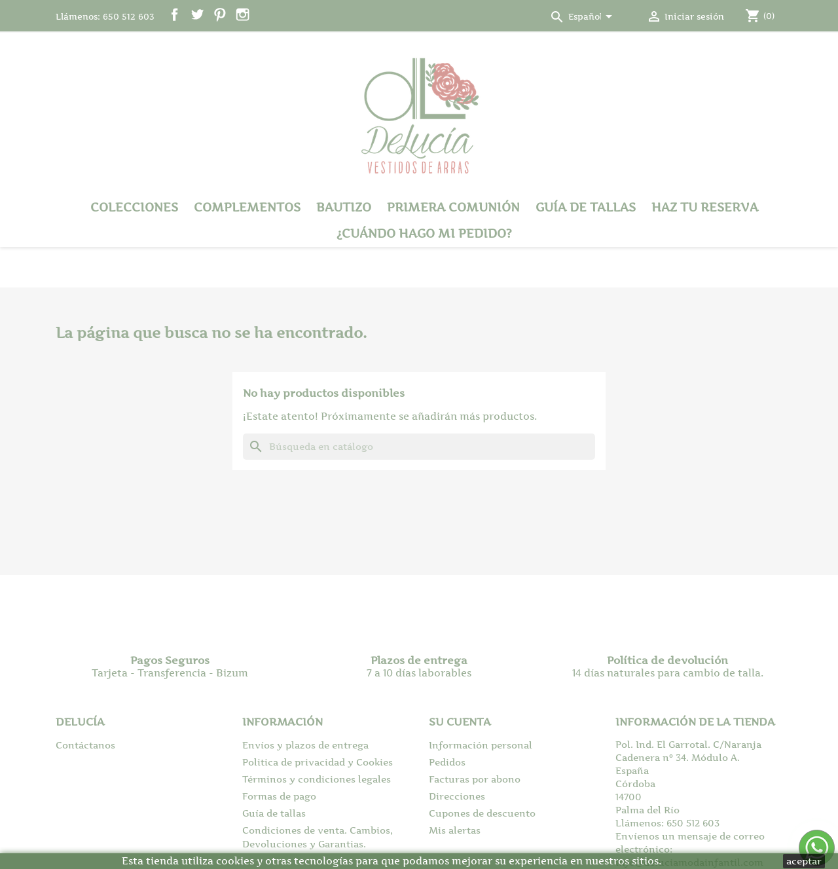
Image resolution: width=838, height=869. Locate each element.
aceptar (804, 860)
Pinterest (219, 15)
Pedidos (447, 761)
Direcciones (457, 796)
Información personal (480, 744)
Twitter (197, 15)
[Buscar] (419, 447)
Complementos (247, 207)
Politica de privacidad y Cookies (317, 761)
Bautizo (343, 207)
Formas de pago (279, 796)
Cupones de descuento (482, 813)
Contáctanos (85, 744)
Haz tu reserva (704, 207)
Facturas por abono (474, 779)
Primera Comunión (453, 207)
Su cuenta (460, 721)
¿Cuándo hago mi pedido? (424, 233)
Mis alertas (455, 830)
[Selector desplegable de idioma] (592, 18)
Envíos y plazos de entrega (305, 744)
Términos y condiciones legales (316, 779)
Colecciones (134, 207)
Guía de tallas (586, 207)
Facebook (174, 15)
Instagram (242, 15)
